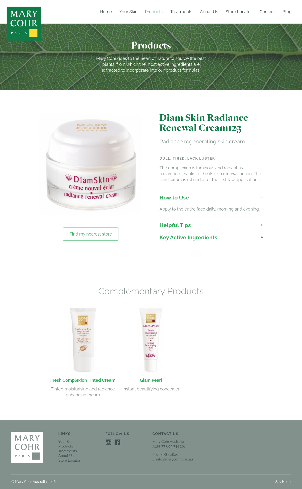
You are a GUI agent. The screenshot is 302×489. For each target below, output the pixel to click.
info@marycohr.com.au (174, 459)
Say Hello (283, 482)
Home (106, 11)
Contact (267, 11)
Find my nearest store (91, 234)
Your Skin (128, 11)
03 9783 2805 (167, 454)
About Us (209, 11)
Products (153, 11)
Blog (287, 11)
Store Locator (239, 11)
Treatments (181, 11)
